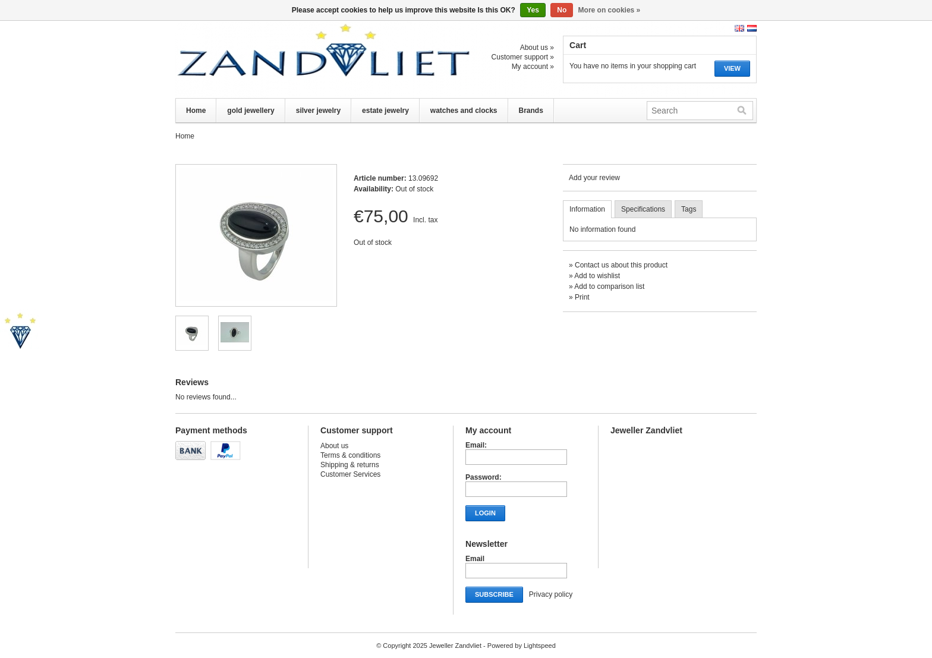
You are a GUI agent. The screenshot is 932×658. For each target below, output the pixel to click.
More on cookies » (609, 10)
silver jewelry (318, 110)
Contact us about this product (621, 265)
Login (485, 513)
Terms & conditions (350, 455)
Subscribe (494, 594)
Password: (483, 477)
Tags (688, 209)
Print (582, 297)
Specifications (643, 209)
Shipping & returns (349, 465)
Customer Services (350, 474)
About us (334, 446)
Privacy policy (550, 594)
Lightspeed (540, 645)
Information (587, 209)
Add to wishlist (597, 276)
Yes (533, 10)
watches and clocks (464, 110)
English (739, 28)
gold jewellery (250, 110)
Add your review (594, 178)
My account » (533, 66)
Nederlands (752, 28)
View (732, 68)
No (561, 10)
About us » (537, 47)
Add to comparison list (609, 286)
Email (474, 559)
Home (196, 110)
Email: (476, 445)
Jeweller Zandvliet (294, 59)
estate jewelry (385, 110)
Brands (531, 110)
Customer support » (523, 57)
